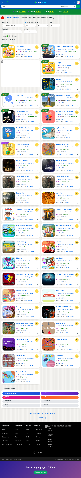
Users (17, 429)
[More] (38, 56)
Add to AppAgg (40, 418)
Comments (18, 444)
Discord (37, 444)
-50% (62, 116)
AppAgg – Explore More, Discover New (69, 459)
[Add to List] (37, 47)
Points (17, 437)
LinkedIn (37, 433)
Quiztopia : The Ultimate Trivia (25, 209)
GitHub (37, 437)
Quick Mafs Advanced (23, 372)
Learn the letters (61, 339)
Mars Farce (59, 193)
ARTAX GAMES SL (32, 260)
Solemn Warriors (61, 160)
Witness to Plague (22, 160)
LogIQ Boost (20, 46)
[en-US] (41, 452)
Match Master (20, 355)
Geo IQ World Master (23, 144)
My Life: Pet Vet (61, 128)
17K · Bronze (68, 349)
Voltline (58, 79)
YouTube (38, 429)
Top (27, 433)
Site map (5, 441)
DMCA (19, 459)
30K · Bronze (28, 170)
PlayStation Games (10, 393)
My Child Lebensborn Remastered (25, 323)
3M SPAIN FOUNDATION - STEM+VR (65, 307)
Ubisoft (69, 277)
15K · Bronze (68, 235)
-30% (61, 51)
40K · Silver (68, 284)
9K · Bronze (68, 268)
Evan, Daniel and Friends (24, 225)
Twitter (37, 441)
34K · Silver (28, 138)
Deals (27, 437)
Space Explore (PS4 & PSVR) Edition (65, 95)
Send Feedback (7, 444)
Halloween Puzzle (22, 339)
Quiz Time (19, 95)
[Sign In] (78, 2)
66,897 (51, 12)
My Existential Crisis (62, 144)
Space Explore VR (22, 112)
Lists (16, 433)
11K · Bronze (68, 170)
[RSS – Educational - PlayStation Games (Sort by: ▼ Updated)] (18, 36)
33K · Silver (68, 89)
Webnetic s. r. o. (71, 293)
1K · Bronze (69, 56)
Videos (28, 441)
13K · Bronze (30, 316)
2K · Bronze (29, 219)
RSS (28, 444)
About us (5, 433)
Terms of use (5, 459)
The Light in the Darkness (24, 307)
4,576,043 (22, 12)
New (27, 429)
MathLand (59, 258)
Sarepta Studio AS (32, 325)
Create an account (40, 472)
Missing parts (60, 323)
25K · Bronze (30, 121)
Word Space (60, 290)
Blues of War (20, 193)
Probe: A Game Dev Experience (65, 46)
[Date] (12, 31)
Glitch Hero (19, 258)
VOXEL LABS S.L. (71, 49)
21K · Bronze (27, 56)
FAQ (3, 429)
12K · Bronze (29, 203)
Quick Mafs (59, 355)
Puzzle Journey (21, 242)
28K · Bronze (68, 154)
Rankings (18, 441)
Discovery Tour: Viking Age (65, 274)
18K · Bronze (68, 138)
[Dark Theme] (74, 2)
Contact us (5, 437)
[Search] (29, 6)
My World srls (70, 114)
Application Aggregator (64, 426)
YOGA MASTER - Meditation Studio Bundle (65, 112)
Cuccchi (58, 242)
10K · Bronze (27, 268)
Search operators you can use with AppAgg (40, 413)
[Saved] (6, 2)
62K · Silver (68, 121)
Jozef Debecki (71, 212)
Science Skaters (21, 290)
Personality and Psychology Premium (25, 274)
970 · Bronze (68, 333)
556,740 (65, 12)
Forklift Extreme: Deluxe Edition (65, 209)
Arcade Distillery (31, 309)
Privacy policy (13, 459)
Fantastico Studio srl (72, 244)
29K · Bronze (70, 105)
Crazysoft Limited (32, 277)
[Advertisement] (21, 74)
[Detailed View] (10, 36)
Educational (20, 49)
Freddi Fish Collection (23, 128)
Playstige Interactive (72, 147)
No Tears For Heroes (22, 177)
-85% (21, 100)
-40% (21, 51)
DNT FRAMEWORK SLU (73, 309)
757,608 (38, 12)
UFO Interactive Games (33, 130)
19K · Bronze (28, 235)
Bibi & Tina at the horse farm (65, 225)
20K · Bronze (29, 105)
